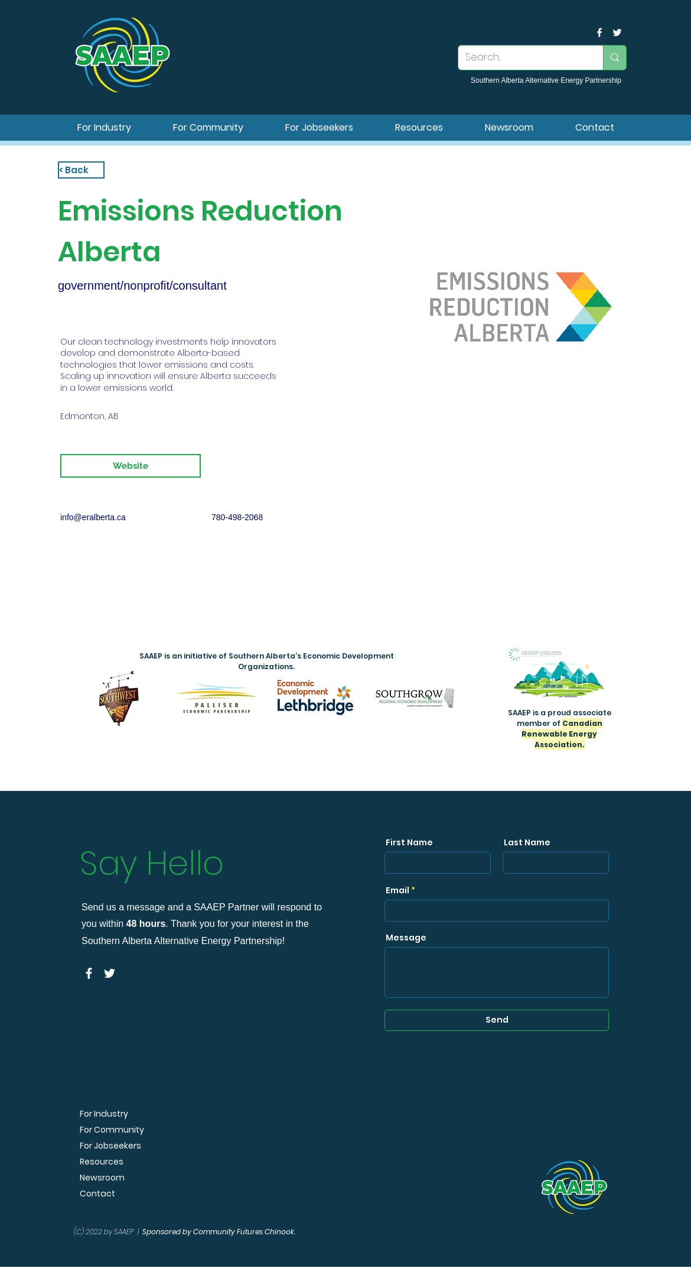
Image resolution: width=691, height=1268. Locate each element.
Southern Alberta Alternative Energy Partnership (546, 80)
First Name (409, 842)
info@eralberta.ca (93, 517)
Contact (97, 1193)
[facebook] (599, 32)
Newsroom (102, 1177)
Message (406, 937)
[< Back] (81, 170)
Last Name (527, 842)
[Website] (130, 466)
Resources (101, 1162)
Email (397, 890)
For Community (112, 1130)
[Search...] (521, 58)
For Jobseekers (110, 1146)
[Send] (496, 1020)
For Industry (104, 1114)
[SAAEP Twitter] (617, 32)
